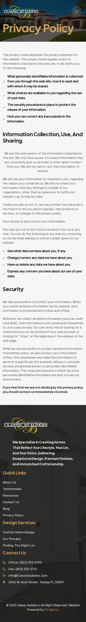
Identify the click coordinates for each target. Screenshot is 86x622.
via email (60, 392)
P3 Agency (51, 609)
